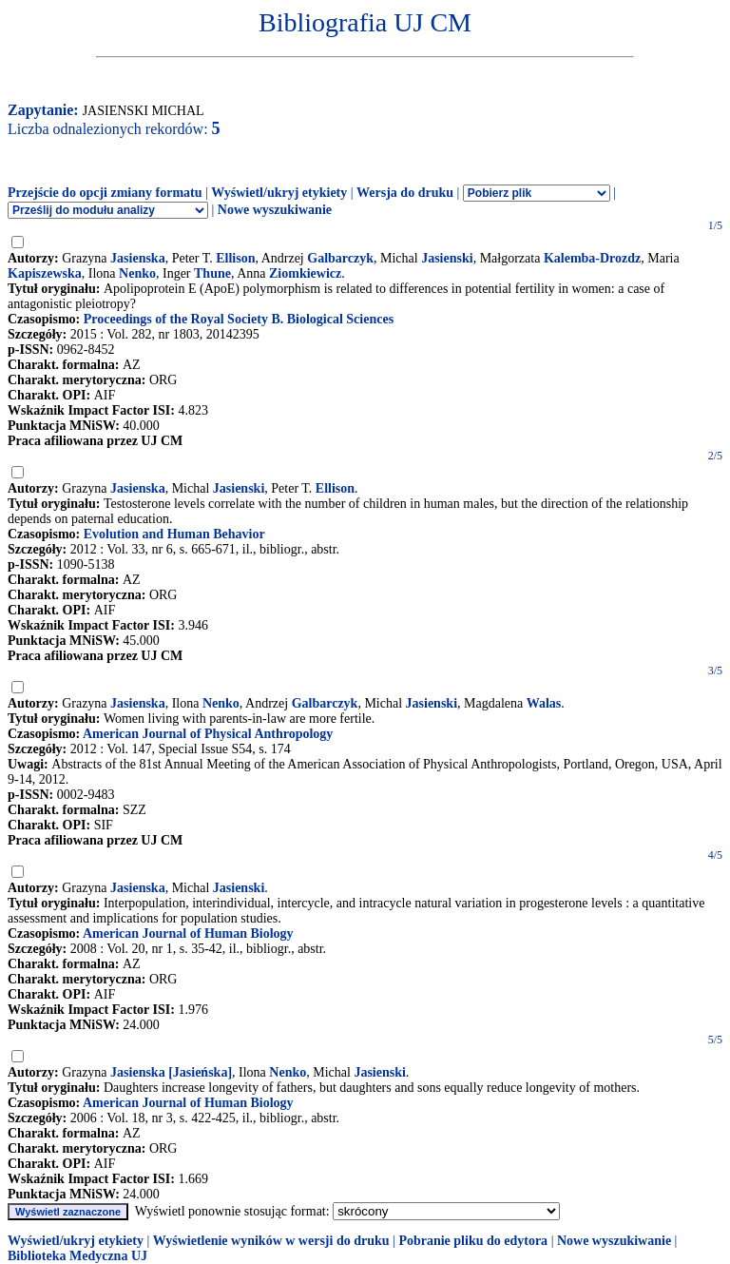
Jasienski (446, 258)
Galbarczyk (340, 258)
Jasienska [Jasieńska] (171, 1072)
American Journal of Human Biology (188, 933)
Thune (212, 273)
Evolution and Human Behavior (174, 534)
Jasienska (137, 258)
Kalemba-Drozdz (592, 258)
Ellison (235, 258)
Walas (544, 703)
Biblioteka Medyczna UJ (77, 1256)
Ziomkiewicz (305, 273)
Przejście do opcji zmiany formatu (105, 192)
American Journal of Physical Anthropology (208, 734)
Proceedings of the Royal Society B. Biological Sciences (239, 319)
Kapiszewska (45, 273)
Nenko (137, 273)
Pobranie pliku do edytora (473, 1241)
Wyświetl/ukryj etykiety (279, 192)
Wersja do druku (404, 192)
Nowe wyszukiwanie (275, 210)
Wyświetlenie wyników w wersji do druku (271, 1241)
